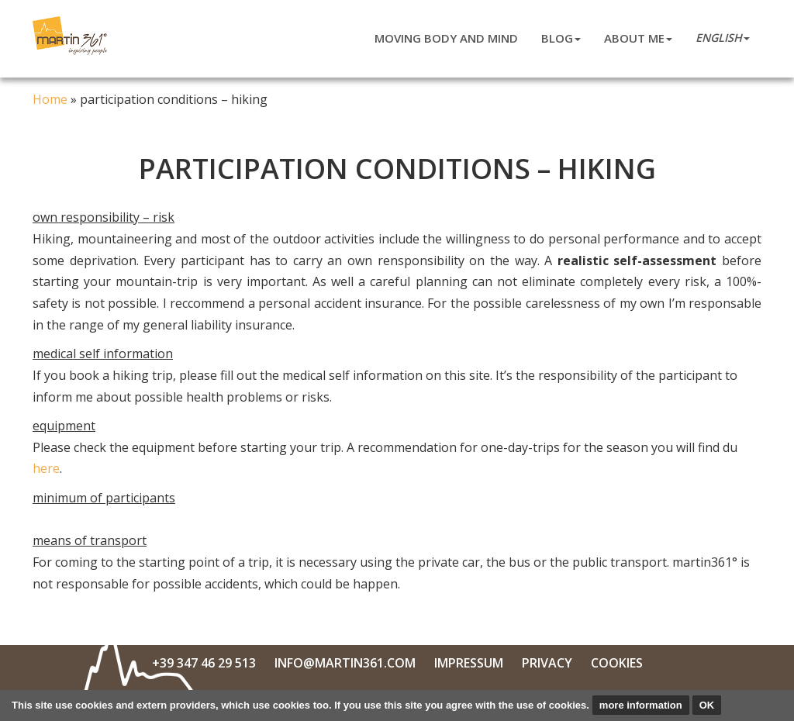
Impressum (468, 662)
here (46, 468)
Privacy (547, 662)
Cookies (617, 662)
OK (707, 705)
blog (561, 38)
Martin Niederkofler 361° (72, 35)
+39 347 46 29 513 (204, 662)
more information (640, 705)
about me (638, 38)
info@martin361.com (345, 662)
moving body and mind (446, 38)
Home (50, 99)
